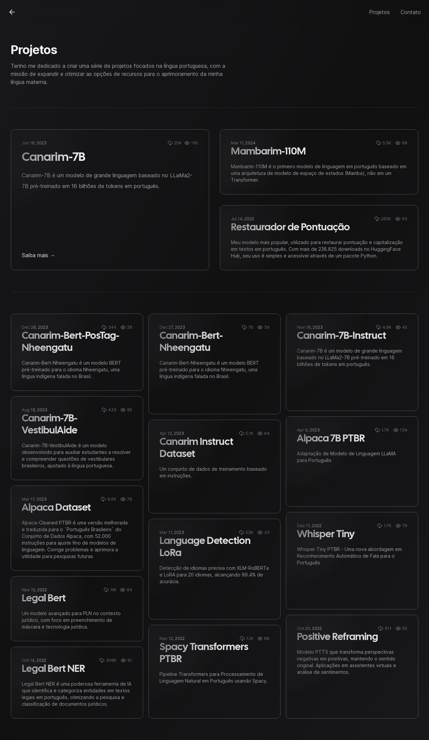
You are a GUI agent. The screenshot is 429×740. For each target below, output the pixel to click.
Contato (411, 12)
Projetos (379, 12)
